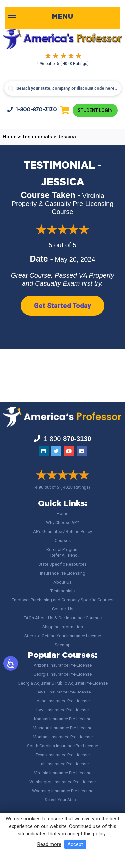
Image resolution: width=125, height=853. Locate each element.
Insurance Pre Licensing (62, 573)
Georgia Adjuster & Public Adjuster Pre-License (63, 683)
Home (62, 513)
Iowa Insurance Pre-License (62, 709)
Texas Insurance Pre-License (63, 754)
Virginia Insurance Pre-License (62, 772)
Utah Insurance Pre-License (63, 763)
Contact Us (62, 608)
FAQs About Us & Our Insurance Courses (63, 617)
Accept (75, 844)
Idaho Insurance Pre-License (63, 700)
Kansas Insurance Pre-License (62, 718)
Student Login (95, 110)
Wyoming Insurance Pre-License (62, 790)
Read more (49, 844)
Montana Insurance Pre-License (63, 736)
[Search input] (62, 88)
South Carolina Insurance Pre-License (62, 745)
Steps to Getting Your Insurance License (62, 635)
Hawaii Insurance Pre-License (63, 692)
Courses (63, 540)
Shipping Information (62, 626)
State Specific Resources (62, 564)
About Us (62, 582)
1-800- (32, 109)
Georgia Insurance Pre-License (62, 674)
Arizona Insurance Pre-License (63, 665)
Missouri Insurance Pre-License (62, 727)
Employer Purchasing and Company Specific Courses (62, 599)
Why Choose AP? (62, 522)
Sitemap (63, 644)
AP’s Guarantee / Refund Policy (62, 531)
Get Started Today (62, 306)
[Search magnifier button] (11, 88)
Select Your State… (62, 799)
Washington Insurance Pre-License (62, 781)
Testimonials (62, 590)
